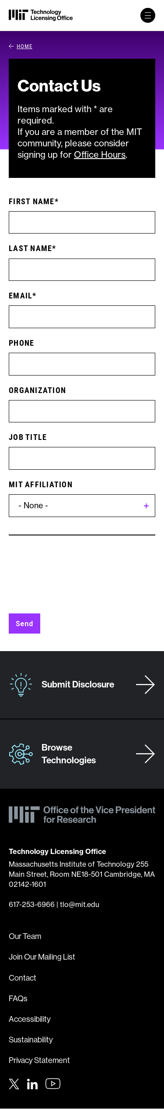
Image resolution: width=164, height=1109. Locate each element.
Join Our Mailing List (42, 957)
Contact (22, 978)
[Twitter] (14, 1082)
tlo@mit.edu (79, 904)
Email (20, 295)
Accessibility (30, 1019)
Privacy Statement (39, 1060)
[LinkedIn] (32, 1082)
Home (20, 46)
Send (24, 623)
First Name (32, 201)
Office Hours (100, 154)
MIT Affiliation (41, 484)
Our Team (25, 936)
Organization (37, 390)
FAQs (18, 998)
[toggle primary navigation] (147, 15)
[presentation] (75, 579)
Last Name (30, 248)
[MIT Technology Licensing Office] (41, 15)
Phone (21, 342)
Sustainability (31, 1039)
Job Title (28, 437)
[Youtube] (52, 1083)
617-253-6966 (32, 904)
